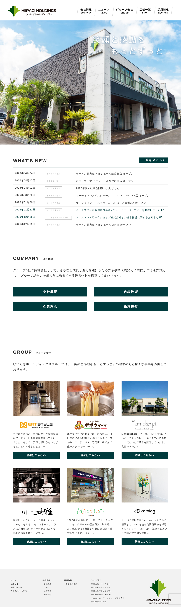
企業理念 (50, 306)
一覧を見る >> (153, 160)
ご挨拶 (47, 587)
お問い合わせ (16, 587)
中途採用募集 (71, 584)
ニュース (104, 11)
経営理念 (48, 591)
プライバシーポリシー (20, 591)
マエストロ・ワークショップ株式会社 (108, 598)
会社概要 (50, 292)
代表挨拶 (131, 292)
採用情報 (163, 11)
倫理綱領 (131, 306)
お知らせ (14, 584)
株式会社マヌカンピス (101, 591)
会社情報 (86, 11)
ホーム (13, 580)
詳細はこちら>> (36, 455)
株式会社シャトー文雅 (101, 594)
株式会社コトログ (99, 602)
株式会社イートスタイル (102, 584)
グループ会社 (124, 11)
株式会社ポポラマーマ (101, 587)
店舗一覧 (145, 11)
